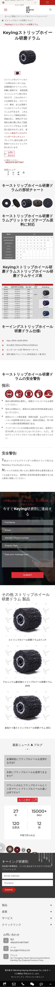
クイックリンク (11, 924)
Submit (9, 889)
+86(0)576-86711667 (14, 162)
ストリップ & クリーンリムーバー (31, 16)
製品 (14, 16)
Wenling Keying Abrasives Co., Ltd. (30, 970)
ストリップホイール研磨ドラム (18, 20)
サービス (7, 918)
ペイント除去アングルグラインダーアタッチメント (15, 135)
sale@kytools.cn (20, 950)
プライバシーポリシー (34, 977)
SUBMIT (27, 575)
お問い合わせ (9, 153)
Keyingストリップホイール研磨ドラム (21, 24)
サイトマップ (16, 977)
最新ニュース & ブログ (27, 746)
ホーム (7, 16)
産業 (4, 911)
